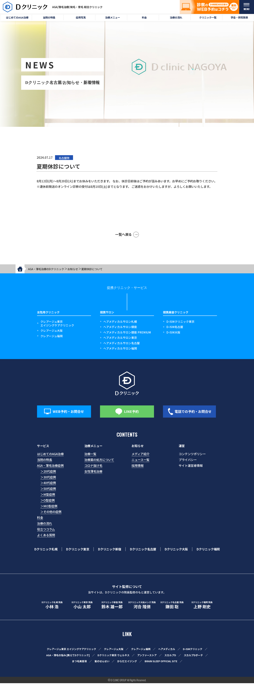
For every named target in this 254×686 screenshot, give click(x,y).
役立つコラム (46, 532)
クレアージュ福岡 (51, 339)
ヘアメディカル (166, 651)
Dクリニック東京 (77, 552)
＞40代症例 (48, 485)
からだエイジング (127, 664)
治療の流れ (44, 526)
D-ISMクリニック (192, 651)
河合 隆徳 (142, 608)
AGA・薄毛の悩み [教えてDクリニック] (68, 657)
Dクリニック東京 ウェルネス (113, 657)
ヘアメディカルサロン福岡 (120, 351)
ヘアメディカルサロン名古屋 (121, 346)
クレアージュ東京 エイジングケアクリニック (71, 651)
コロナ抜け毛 (93, 468)
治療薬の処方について (99, 462)
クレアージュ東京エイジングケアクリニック (57, 326)
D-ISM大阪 (173, 335)
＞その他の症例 (50, 514)
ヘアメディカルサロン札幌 (120, 324)
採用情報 (138, 468)
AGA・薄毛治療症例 (50, 468)
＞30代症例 (48, 480)
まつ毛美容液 (79, 664)
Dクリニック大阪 (176, 552)
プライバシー (188, 462)
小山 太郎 (82, 608)
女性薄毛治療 (93, 474)
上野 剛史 (202, 608)
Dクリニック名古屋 (143, 552)
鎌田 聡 (172, 608)
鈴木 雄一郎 (112, 608)
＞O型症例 (47, 503)
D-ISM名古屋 (174, 330)
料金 (40, 520)
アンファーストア (147, 657)
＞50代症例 (48, 491)
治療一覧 (90, 456)
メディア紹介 (140, 456)
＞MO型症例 (48, 509)
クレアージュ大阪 (51, 333)
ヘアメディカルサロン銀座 (120, 330)
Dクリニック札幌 (46, 552)
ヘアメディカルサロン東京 (120, 340)
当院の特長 (44, 462)
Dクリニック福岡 (208, 552)
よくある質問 (46, 538)
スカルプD (170, 657)
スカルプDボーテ (193, 657)
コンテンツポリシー (192, 456)
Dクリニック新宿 (109, 552)
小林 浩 (52, 608)
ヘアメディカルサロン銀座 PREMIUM (127, 335)
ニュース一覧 (140, 462)
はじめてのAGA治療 (50, 456)
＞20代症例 (48, 474)
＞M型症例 (47, 497)
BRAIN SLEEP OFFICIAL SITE (161, 664)
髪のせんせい (102, 664)
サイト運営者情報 (191, 468)
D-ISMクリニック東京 (180, 324)
